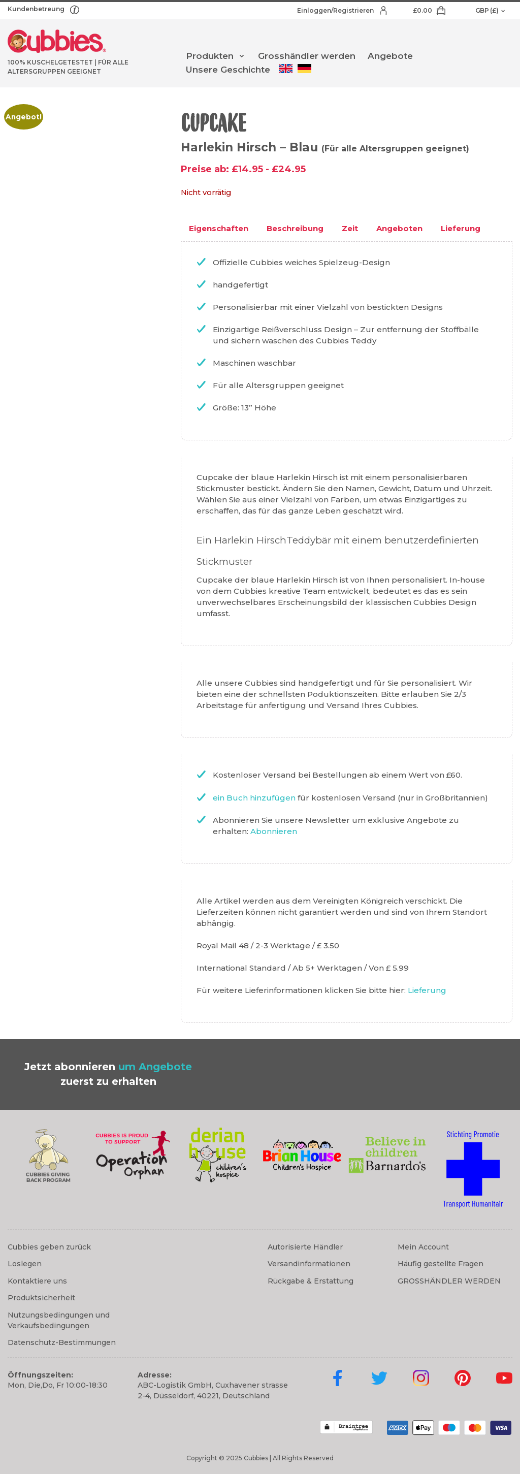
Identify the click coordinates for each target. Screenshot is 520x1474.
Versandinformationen (309, 1263)
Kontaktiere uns (37, 1281)
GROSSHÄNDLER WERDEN (449, 1281)
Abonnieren (273, 831)
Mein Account (423, 1247)
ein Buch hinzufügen (255, 798)
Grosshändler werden (306, 56)
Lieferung (427, 990)
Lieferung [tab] (460, 228)
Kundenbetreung (37, 9)
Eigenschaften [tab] (218, 228)
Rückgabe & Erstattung (310, 1281)
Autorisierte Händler (305, 1247)
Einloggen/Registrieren (336, 10)
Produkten (210, 56)
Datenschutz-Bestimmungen (62, 1342)
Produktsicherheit (41, 1297)
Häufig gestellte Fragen (440, 1263)
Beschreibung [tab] (295, 228)
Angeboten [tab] (399, 228)
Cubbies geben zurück (49, 1247)
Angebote (390, 56)
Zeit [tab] (350, 228)
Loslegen (25, 1263)
